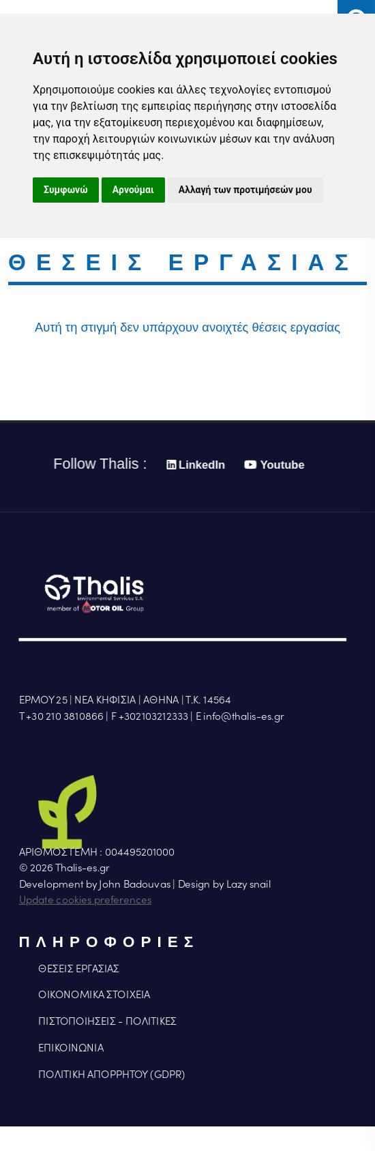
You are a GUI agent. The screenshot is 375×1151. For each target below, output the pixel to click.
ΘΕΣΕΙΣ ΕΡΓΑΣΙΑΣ (78, 969)
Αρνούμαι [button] (133, 189)
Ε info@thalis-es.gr (240, 716)
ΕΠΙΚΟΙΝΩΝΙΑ (70, 1048)
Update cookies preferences (85, 900)
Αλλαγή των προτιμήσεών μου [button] (245, 189)
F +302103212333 (149, 716)
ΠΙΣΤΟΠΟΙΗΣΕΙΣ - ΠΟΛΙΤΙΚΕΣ (107, 1021)
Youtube (273, 464)
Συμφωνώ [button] (66, 189)
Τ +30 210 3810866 (61, 716)
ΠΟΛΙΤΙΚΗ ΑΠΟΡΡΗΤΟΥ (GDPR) (111, 1074)
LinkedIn (194, 464)
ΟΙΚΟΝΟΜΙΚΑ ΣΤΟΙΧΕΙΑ (94, 995)
